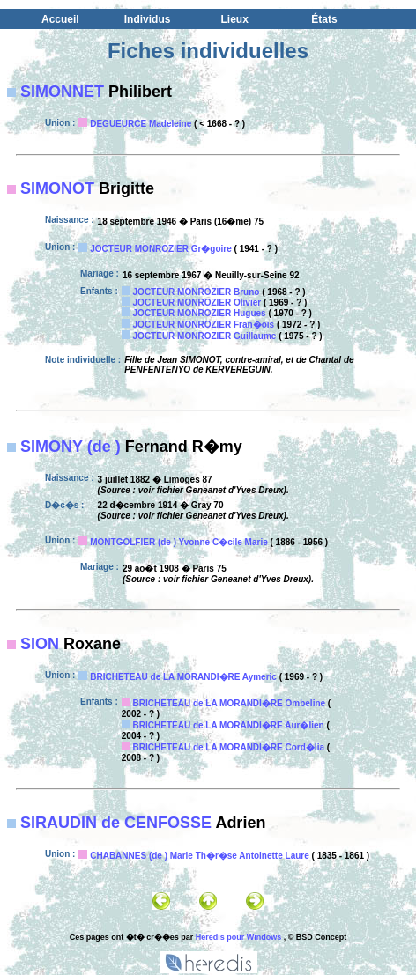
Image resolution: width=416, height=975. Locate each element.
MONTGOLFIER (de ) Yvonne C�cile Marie (179, 542)
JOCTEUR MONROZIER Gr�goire (161, 249)
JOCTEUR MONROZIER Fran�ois (204, 324)
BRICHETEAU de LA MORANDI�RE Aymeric (183, 677)
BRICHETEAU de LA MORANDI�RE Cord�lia (228, 747)
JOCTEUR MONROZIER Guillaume (205, 336)
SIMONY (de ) (70, 446)
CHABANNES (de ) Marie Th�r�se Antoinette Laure (199, 856)
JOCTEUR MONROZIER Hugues (199, 313)
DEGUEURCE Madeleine (140, 124)
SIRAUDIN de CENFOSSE (116, 822)
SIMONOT (57, 188)
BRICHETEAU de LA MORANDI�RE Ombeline (229, 703)
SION (39, 644)
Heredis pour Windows (238, 937)
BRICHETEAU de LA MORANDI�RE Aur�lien (228, 725)
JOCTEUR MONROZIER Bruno (196, 292)
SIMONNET (62, 91)
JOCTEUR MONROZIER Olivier (197, 302)
